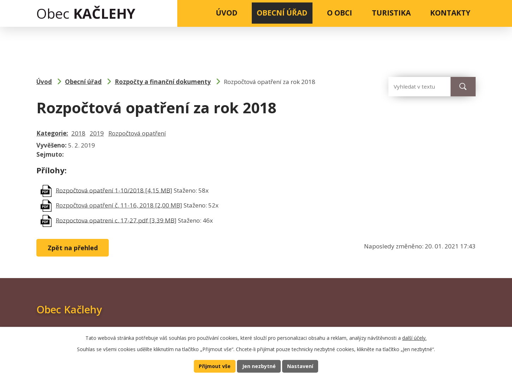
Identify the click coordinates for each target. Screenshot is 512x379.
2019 (97, 133)
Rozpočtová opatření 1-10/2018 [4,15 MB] (114, 190)
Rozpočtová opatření (137, 133)
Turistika (391, 13)
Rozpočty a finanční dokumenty (163, 82)
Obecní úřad (282, 13)
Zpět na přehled (74, 247)
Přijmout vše (213, 365)
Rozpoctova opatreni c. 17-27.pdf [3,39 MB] (116, 220)
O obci (339, 13)
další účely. (414, 337)
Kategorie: (52, 133)
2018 (78, 133)
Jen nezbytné (259, 365)
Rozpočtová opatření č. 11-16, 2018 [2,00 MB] (119, 205)
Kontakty (450, 13)
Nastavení (301, 365)
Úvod (226, 13)
